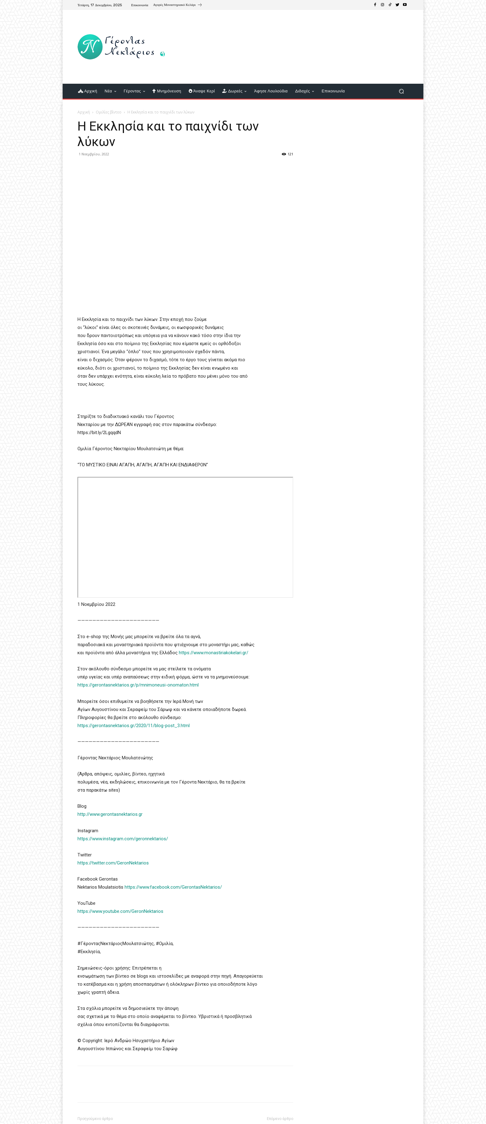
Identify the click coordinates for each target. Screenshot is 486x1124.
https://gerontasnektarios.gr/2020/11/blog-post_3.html (133, 725)
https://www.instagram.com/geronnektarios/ (122, 839)
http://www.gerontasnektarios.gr (110, 814)
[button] (401, 91)
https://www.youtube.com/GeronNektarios (120, 911)
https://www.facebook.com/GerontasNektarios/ (173, 887)
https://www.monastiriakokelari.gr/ (213, 652)
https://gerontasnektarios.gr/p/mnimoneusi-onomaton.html (138, 685)
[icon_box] (177, 5)
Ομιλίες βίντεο (109, 112)
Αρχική (83, 112)
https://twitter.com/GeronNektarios (113, 863)
